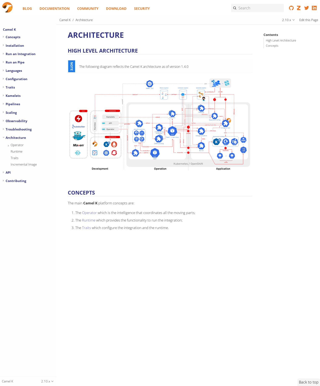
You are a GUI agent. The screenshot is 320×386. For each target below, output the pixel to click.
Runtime (16, 151)
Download (116, 8)
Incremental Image (24, 164)
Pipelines (13, 104)
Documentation (55, 8)
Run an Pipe (15, 62)
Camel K (9, 29)
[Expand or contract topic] (3, 37)
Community (88, 8)
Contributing (16, 180)
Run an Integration (21, 54)
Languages (14, 70)
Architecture (16, 137)
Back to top (309, 382)
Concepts (272, 46)
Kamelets (13, 95)
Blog (27, 8)
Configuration (16, 79)
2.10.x (286, 20)
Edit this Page (308, 20)
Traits (10, 87)
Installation (15, 45)
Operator (17, 145)
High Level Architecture (281, 40)
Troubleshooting (19, 129)
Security (142, 8)
